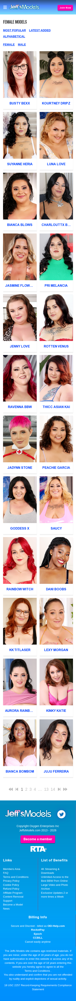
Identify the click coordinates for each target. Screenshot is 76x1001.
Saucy (56, 528)
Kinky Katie (56, 711)
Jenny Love (20, 346)
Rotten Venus (56, 346)
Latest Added (40, 30)
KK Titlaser (19, 650)
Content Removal (13, 896)
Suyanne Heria (20, 164)
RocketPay (37, 929)
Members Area (11, 869)
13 (46, 789)
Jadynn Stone (19, 468)
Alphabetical (14, 36)
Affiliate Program (12, 892)
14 (53, 789)
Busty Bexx (20, 103)
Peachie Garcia (56, 468)
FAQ (5, 872)
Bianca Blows (19, 225)
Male (22, 44)
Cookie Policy (11, 884)
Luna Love (56, 164)
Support (7, 900)
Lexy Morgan (56, 650)
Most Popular (14, 30)
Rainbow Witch (19, 589)
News (6, 908)
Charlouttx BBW (57, 225)
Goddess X (19, 528)
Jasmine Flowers (20, 286)
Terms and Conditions (16, 876)
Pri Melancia (56, 286)
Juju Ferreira (56, 771)
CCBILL (38, 937)
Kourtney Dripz (56, 103)
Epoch (38, 933)
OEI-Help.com (56, 925)
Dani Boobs (56, 589)
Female (9, 44)
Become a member (38, 839)
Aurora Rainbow (20, 711)
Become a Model (13, 904)
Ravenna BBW (20, 407)
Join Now (65, 7)
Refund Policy (11, 888)
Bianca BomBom (20, 771)
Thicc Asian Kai (56, 407)
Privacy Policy (11, 880)
